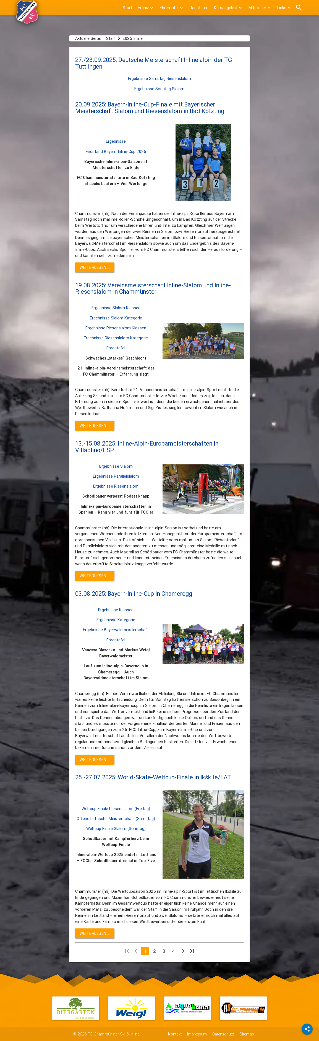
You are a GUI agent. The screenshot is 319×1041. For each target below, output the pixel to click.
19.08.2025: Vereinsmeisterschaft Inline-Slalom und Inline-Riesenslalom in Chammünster (153, 289)
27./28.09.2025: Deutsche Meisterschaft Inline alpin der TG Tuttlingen (153, 63)
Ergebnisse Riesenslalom (115, 486)
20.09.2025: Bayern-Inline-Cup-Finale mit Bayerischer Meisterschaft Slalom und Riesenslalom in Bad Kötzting (149, 108)
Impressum (197, 1034)
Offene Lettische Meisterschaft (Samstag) (116, 818)
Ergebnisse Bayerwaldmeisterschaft (116, 629)
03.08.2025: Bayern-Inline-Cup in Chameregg (133, 593)
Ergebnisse (116, 141)
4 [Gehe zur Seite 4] (173, 951)
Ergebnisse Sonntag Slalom (159, 88)
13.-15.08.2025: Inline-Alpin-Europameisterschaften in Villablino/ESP (146, 447)
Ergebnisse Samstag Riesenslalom (159, 78)
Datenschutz (223, 1034)
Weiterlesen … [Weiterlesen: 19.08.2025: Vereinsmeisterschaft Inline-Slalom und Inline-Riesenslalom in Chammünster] (95, 425)
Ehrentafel (115, 347)
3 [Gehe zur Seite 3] (164, 951)
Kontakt (175, 1034)
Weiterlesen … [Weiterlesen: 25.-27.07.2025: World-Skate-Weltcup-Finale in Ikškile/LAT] (95, 933)
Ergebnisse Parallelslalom (116, 476)
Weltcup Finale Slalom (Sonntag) (116, 828)
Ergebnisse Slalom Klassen (115, 307)
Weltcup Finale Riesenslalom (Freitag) (116, 808)
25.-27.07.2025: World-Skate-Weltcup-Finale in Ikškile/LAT (153, 777)
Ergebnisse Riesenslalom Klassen (115, 327)
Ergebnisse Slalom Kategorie (116, 318)
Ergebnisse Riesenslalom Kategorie (116, 337)
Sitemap (246, 1034)
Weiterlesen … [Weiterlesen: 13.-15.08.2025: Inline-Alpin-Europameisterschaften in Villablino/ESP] (95, 575)
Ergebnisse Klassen (116, 609)
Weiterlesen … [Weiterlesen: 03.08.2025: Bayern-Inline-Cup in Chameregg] (95, 759)
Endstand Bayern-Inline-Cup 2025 (116, 151)
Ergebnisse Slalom (116, 466)
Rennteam (199, 7)
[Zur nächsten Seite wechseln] (183, 952)
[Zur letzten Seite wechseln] (192, 952)
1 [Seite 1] (145, 951)
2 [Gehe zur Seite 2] (154, 951)
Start (127, 7)
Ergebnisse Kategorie (115, 619)
